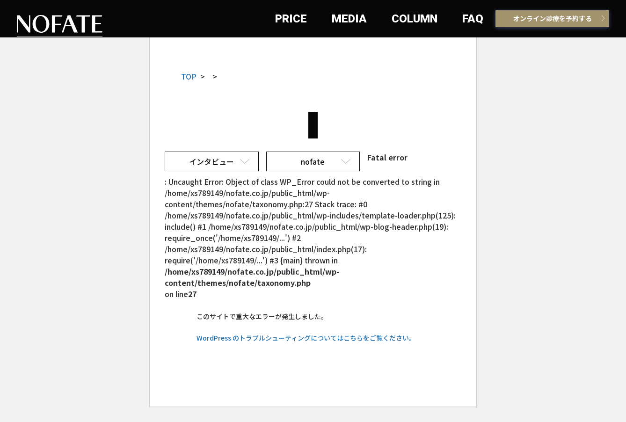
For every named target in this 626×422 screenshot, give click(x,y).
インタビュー (211, 161)
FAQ (472, 18)
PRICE (291, 18)
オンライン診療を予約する (552, 18)
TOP (189, 76)
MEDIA (349, 18)
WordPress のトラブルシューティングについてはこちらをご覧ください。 (306, 337)
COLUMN (414, 18)
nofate (313, 161)
